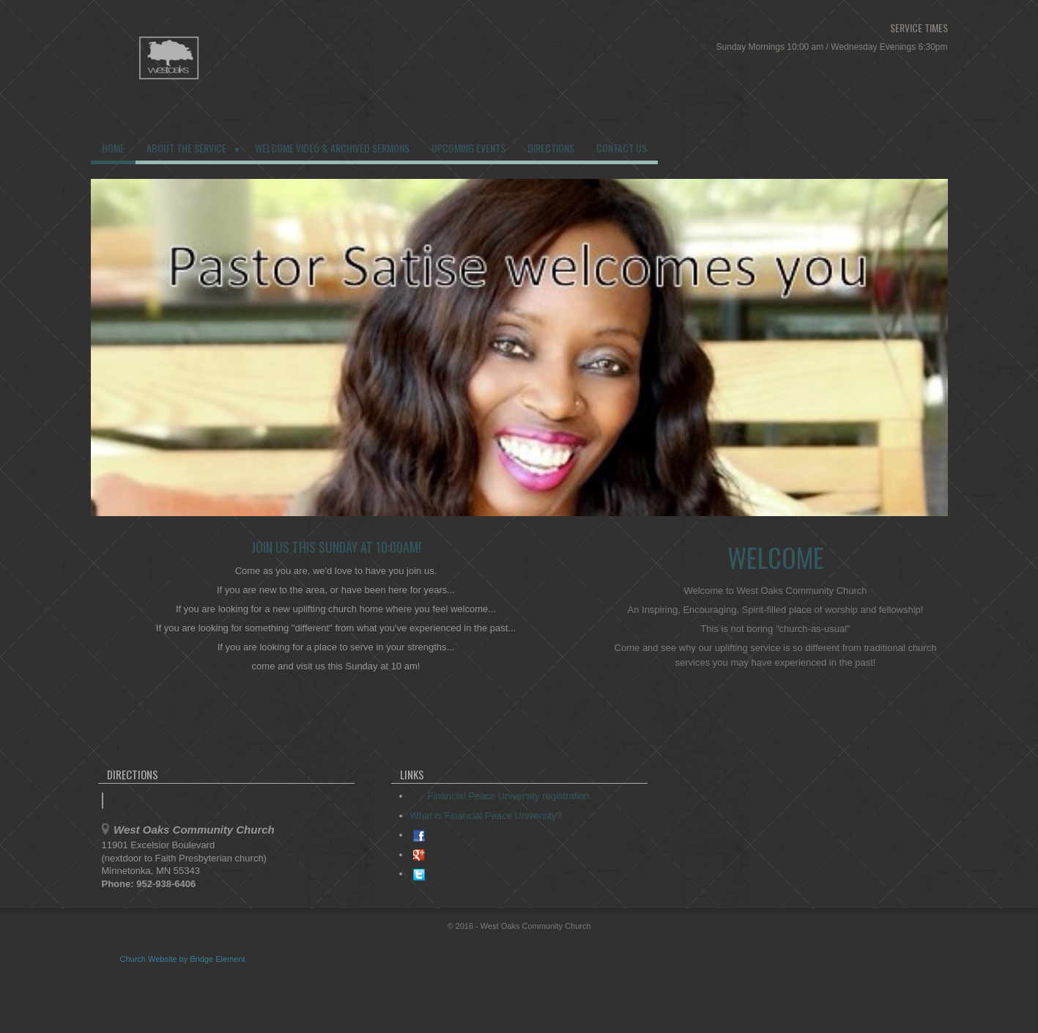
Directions (550, 147)
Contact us (621, 147)
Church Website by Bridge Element (182, 959)
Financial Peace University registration (501, 795)
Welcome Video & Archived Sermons (332, 147)
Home (113, 147)
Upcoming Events (468, 147)
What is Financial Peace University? (486, 815)
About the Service (186, 147)
